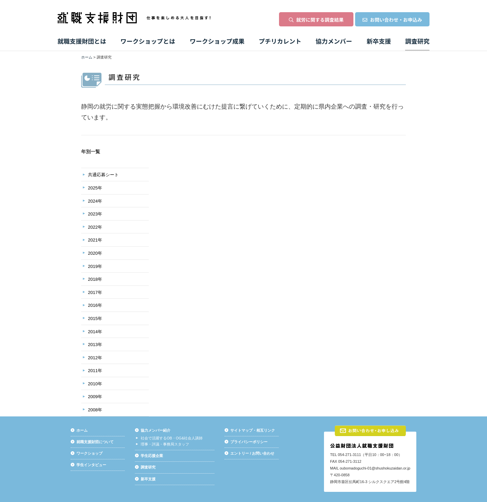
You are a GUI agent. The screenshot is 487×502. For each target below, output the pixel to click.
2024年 (95, 201)
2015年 (95, 318)
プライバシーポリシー (249, 442)
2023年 (95, 213)
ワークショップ (89, 453)
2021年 (95, 240)
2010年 (95, 383)
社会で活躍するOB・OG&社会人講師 (172, 438)
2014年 (95, 331)
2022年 (95, 227)
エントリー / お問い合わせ (252, 453)
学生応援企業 (152, 456)
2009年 (95, 396)
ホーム (86, 57)
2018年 (95, 279)
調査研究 (148, 467)
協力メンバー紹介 (155, 430)
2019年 (95, 266)
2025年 (95, 187)
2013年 (95, 344)
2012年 (95, 357)
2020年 (95, 253)
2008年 (95, 409)
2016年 (95, 305)
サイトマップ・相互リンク (252, 430)
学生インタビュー (91, 465)
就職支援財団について (95, 442)
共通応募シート (103, 174)
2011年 (95, 370)
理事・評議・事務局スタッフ (165, 444)
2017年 (95, 292)
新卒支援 (148, 479)
